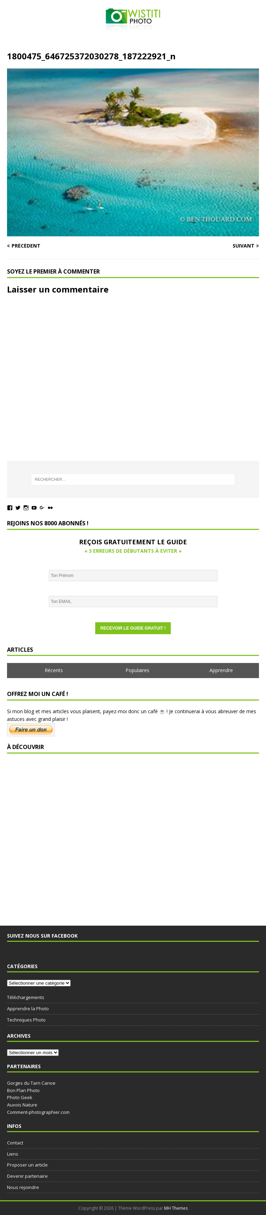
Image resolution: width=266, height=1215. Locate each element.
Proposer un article (27, 1165)
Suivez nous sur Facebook (42, 935)
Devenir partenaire (27, 1176)
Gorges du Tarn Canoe (31, 1083)
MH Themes (176, 1208)
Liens (12, 1154)
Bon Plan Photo (23, 1090)
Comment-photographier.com (38, 1112)
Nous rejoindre (23, 1187)
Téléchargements (25, 997)
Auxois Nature (22, 1105)
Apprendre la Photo (28, 1008)
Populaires (137, 670)
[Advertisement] (133, 836)
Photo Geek (19, 1097)
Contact (15, 1143)
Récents (54, 670)
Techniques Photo (26, 1020)
